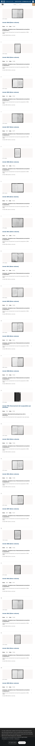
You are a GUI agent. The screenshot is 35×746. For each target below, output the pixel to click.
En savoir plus (12, 742)
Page (15, 4)
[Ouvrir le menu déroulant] (2, 1)
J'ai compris (22, 742)
